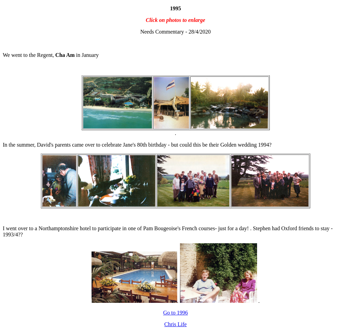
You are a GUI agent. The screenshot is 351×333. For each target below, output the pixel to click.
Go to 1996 (175, 313)
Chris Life (175, 324)
